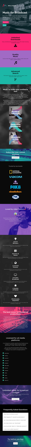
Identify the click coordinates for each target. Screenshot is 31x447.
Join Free (15, 443)
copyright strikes (7, 348)
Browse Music (5, 22)
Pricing (4, 25)
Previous (14, 229)
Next (16, 229)
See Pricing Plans (15, 157)
